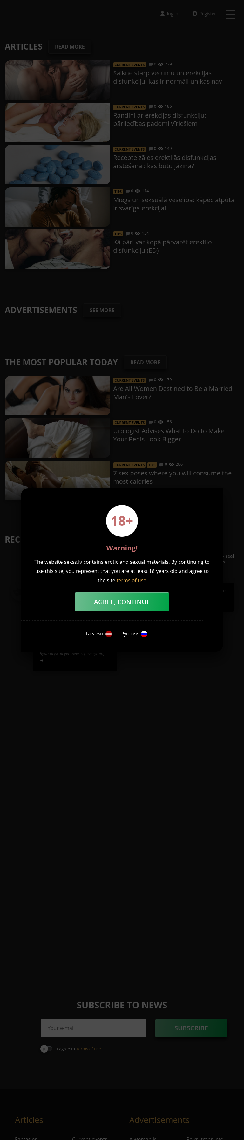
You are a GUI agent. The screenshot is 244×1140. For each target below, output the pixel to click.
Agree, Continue (122, 601)
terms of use (131, 580)
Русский (134, 634)
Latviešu (99, 634)
